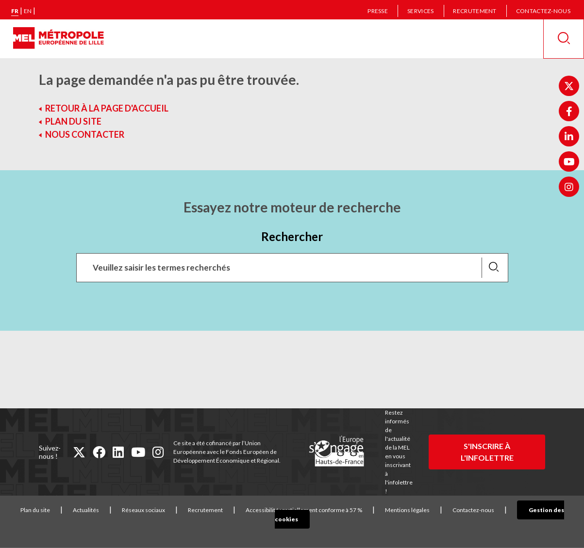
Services (420, 11)
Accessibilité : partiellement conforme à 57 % (301, 510)
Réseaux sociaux (140, 510)
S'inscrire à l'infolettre (487, 451)
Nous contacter (84, 134)
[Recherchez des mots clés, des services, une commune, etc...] (292, 267)
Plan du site (73, 121)
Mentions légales (404, 510)
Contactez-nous (543, 11)
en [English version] (28, 11)
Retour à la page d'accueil (106, 108)
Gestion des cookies (540, 510)
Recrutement (474, 11)
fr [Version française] (14, 11)
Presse (377, 11)
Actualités (83, 510)
